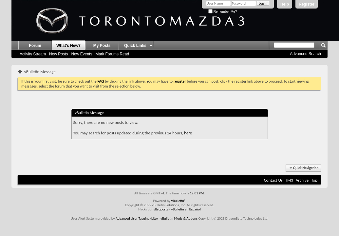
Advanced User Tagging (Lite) (137, 218)
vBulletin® (178, 201)
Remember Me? (222, 11)
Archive (302, 180)
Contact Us (273, 180)
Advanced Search (305, 53)
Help (284, 4)
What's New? (68, 45)
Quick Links (135, 45)
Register (306, 4)
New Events (81, 54)
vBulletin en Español (186, 209)
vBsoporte (161, 209)
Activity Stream (33, 54)
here (188, 132)
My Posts (102, 45)
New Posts (58, 54)
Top (314, 180)
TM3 (289, 180)
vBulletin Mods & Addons (179, 218)
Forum (35, 45)
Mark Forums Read (112, 54)
